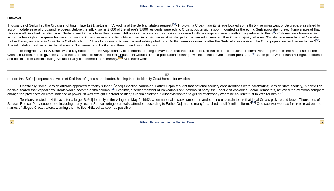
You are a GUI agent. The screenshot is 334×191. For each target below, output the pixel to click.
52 (274, 32)
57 (281, 93)
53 (317, 39)
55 (120, 57)
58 (253, 102)
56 (112, 89)
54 (253, 53)
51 (174, 24)
